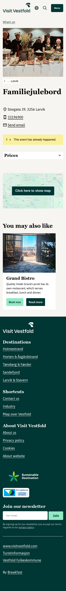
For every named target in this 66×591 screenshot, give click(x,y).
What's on (9, 22)
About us (9, 432)
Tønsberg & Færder (17, 364)
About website (14, 456)
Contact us (11, 398)
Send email (16, 125)
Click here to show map (33, 191)
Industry (9, 406)
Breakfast (15, 572)
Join (56, 516)
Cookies (9, 448)
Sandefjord (11, 372)
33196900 (15, 117)
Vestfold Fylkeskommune (22, 560)
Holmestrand (13, 349)
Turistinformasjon (16, 553)
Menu (57, 8)
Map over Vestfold (17, 414)
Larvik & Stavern (15, 380)
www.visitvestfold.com (20, 546)
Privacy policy (13, 440)
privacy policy (26, 527)
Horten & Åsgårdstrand (20, 357)
